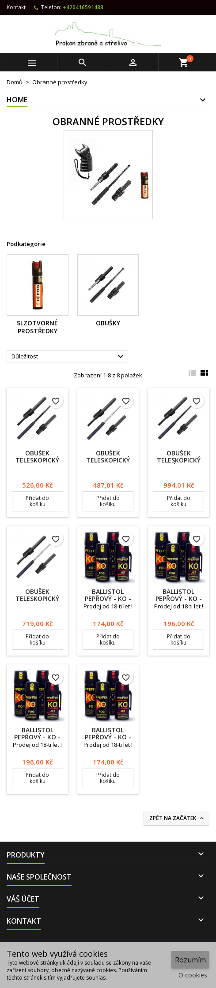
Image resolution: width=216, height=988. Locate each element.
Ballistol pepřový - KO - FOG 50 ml (178, 598)
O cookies (192, 975)
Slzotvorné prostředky (37, 327)
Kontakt (16, 7)
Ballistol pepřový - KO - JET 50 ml (37, 737)
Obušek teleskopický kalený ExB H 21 (178, 460)
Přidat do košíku (37, 501)
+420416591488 (83, 7)
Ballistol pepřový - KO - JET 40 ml (108, 737)
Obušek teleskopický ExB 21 (37, 460)
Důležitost (68, 356)
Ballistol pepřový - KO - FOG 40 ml (108, 598)
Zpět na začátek (177, 818)
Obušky (108, 323)
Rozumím (190, 960)
